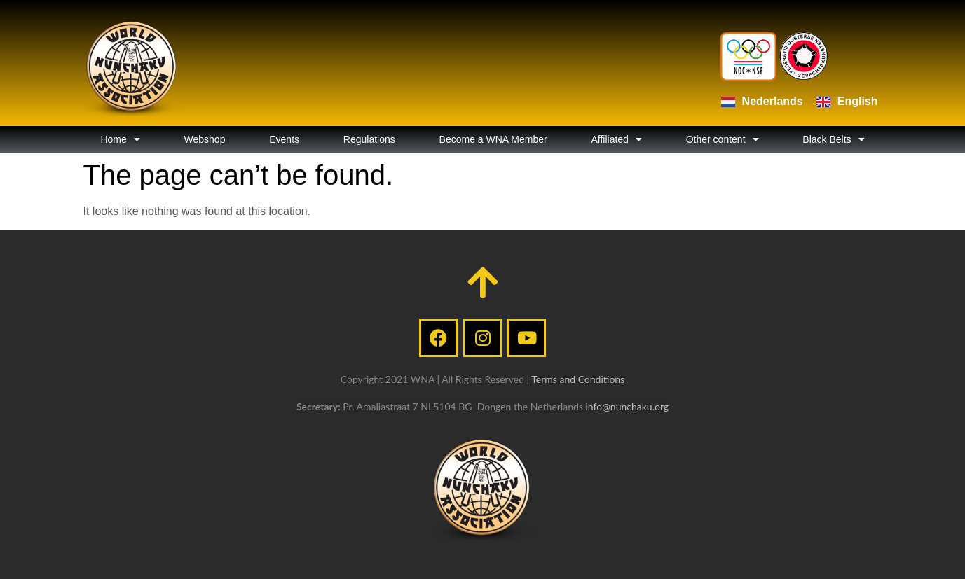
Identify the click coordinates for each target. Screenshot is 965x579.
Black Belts (833, 139)
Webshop (205, 139)
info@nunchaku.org (627, 406)
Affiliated (616, 139)
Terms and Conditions (577, 379)
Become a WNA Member (493, 139)
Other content (722, 139)
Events (284, 139)
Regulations (369, 139)
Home (119, 139)
